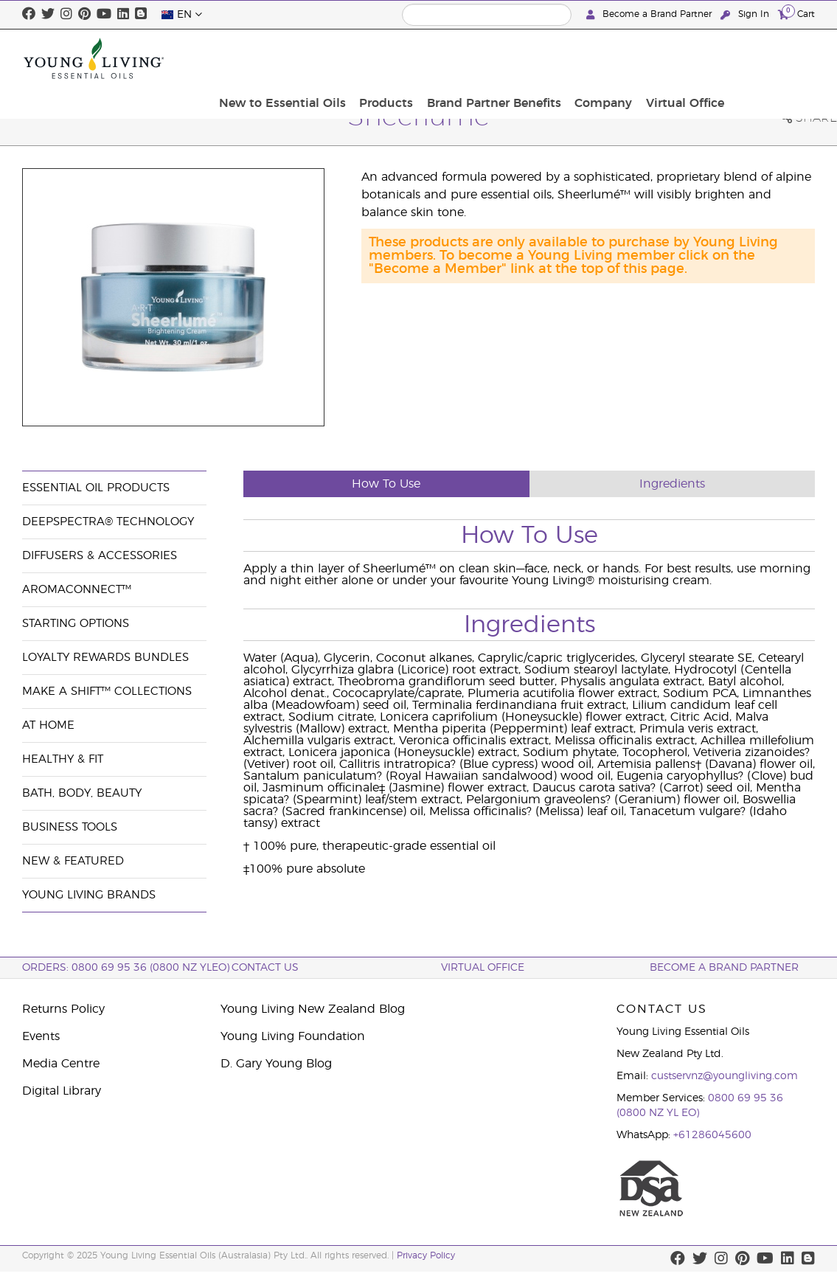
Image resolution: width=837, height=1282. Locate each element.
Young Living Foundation (292, 1036)
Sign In (746, 14)
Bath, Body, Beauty (82, 793)
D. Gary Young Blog (276, 1064)
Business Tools (69, 827)
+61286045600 (712, 1135)
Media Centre (61, 1064)
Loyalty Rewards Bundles (105, 657)
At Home (48, 725)
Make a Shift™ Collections (107, 691)
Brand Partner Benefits (590, 58)
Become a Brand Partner (650, 14)
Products (487, 58)
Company (694, 58)
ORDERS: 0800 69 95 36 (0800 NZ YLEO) (125, 968)
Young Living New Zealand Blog (312, 1009)
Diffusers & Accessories (99, 555)
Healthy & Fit (62, 759)
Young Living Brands (89, 895)
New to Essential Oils (387, 58)
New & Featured (73, 861)
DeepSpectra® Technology (108, 521)
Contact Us (265, 968)
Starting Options (75, 623)
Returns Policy (63, 1009)
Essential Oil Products (96, 487)
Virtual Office (771, 58)
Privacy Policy (426, 1255)
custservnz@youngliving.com (724, 1076)
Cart (796, 13)
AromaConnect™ (76, 589)
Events (41, 1036)
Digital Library (61, 1091)
